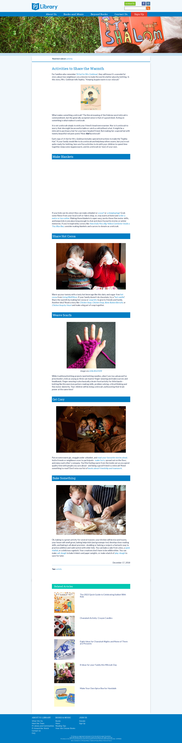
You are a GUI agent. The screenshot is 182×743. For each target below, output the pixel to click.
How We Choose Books (65, 728)
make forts (100, 460)
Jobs (72, 740)
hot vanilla (119, 297)
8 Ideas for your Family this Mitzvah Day (98, 665)
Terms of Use (107, 740)
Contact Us (121, 14)
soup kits (93, 300)
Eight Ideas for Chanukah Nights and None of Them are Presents (104, 642)
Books (58, 721)
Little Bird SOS (95, 371)
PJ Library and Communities (43, 726)
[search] (148, 8)
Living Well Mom (69, 297)
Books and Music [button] (74, 14)
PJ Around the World (40, 728)
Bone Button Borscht (114, 302)
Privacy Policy (85, 740)
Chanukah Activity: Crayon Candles (96, 618)
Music (57, 723)
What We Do (37, 721)
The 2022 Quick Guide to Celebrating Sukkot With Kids (103, 595)
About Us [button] (51, 14)
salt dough (61, 553)
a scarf (101, 213)
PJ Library (45, 6)
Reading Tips (60, 726)
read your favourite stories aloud (112, 457)
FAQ (33, 733)
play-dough (120, 553)
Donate (82, 721)
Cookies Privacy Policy (96, 740)
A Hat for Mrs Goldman (87, 74)
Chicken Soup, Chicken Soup (92, 302)
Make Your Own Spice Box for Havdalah (98, 688)
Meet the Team (38, 723)
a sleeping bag (113, 213)
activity (69, 59)
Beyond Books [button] (99, 14)
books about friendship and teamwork (105, 468)
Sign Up (139, 14)
